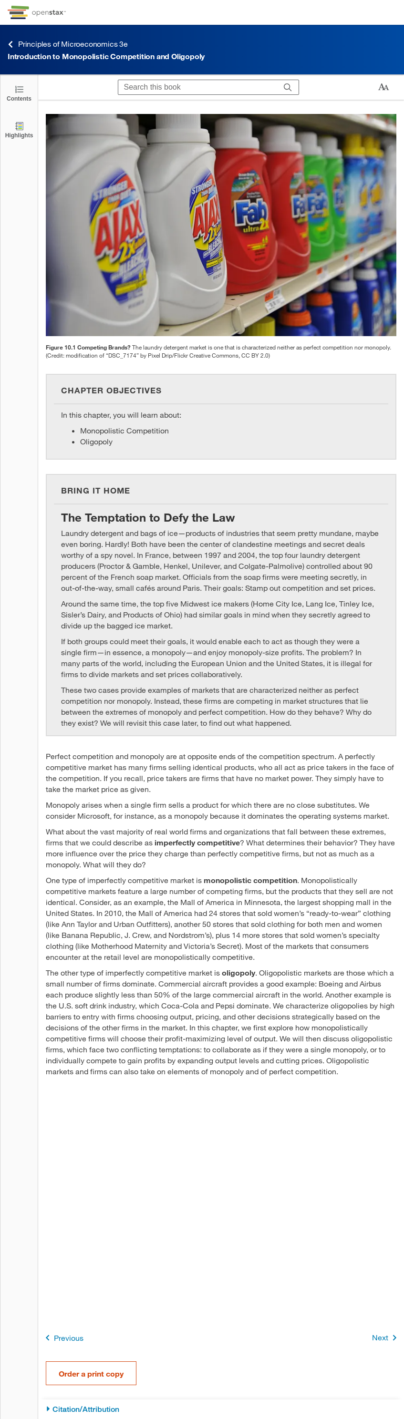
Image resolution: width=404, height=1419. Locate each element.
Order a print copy (91, 1373)
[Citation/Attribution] (221, 1409)
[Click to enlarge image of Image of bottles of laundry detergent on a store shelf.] (221, 225)
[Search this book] (197, 87)
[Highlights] (19, 129)
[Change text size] (383, 87)
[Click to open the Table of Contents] (19, 92)
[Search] (288, 87)
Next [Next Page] (386, 1338)
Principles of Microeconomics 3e (68, 44)
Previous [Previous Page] (62, 1338)
